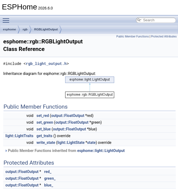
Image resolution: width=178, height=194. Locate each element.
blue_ (48, 185)
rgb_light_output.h (46, 63)
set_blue (43, 129)
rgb (25, 29)
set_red (42, 115)
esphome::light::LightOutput (101, 150)
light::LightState (71, 142)
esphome (9, 29)
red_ (47, 171)
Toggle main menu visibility (7, 18)
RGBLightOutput (46, 29)
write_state (45, 142)
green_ (49, 178)
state (91, 142)
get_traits (44, 136)
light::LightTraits (19, 136)
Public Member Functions (132, 36)
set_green (44, 122)
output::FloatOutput (67, 115)
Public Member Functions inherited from (65, 150)
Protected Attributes (164, 36)
